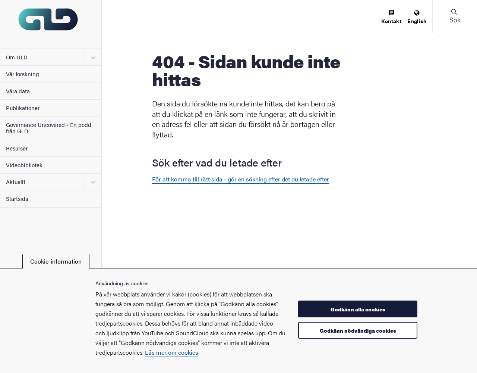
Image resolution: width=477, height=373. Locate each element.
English (416, 17)
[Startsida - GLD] (50, 24)
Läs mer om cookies (171, 352)
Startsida (17, 198)
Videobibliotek (24, 165)
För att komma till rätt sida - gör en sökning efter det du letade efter (240, 179)
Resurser (17, 148)
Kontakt (391, 17)
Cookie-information (56, 261)
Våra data (18, 91)
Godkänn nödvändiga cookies (358, 330)
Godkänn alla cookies (358, 309)
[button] (454, 16)
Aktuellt (15, 182)
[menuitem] (391, 17)
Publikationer (23, 108)
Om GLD (17, 57)
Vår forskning (22, 74)
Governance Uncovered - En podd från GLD (48, 128)
